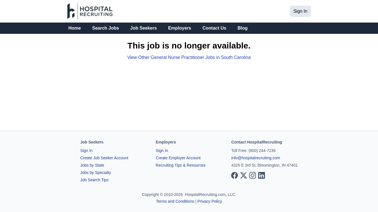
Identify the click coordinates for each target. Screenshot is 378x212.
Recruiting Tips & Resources (181, 165)
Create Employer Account (178, 158)
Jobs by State (92, 165)
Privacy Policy (209, 201)
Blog (243, 28)
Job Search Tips (94, 180)
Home (74, 28)
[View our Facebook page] (234, 175)
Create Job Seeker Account (104, 158)
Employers (179, 28)
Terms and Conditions (175, 201)
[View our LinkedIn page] (261, 175)
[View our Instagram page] (252, 175)
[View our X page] (243, 175)
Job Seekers (143, 28)
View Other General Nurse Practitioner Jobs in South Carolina (189, 57)
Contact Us (214, 28)
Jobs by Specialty (95, 172)
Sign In (300, 11)
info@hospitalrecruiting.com (255, 158)
